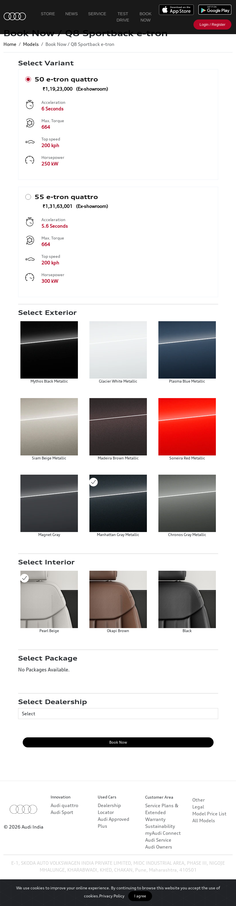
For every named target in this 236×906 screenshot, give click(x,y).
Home (9, 44)
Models (31, 44)
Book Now (145, 16)
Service (97, 13)
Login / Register (212, 24)
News (71, 13)
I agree (140, 896)
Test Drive (122, 16)
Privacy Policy (111, 895)
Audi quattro (64, 817)
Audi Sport (62, 824)
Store (48, 13)
